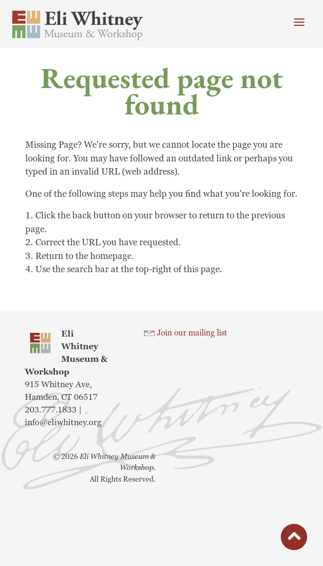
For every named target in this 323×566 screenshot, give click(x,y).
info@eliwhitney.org (63, 422)
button (294, 539)
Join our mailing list (192, 333)
